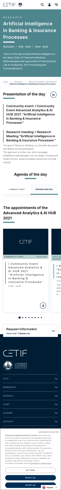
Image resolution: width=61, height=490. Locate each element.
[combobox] (49, 487)
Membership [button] (30, 387)
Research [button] (30, 395)
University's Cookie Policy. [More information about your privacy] (41, 464)
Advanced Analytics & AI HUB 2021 (43, 82)
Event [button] (30, 404)
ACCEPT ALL (30, 486)
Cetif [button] (30, 378)
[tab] (16, 189)
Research (18, 82)
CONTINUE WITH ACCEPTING (48, 433)
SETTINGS (30, 471)
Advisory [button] (30, 421)
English (47, 487)
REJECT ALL (30, 479)
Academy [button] (30, 413)
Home (5, 82)
